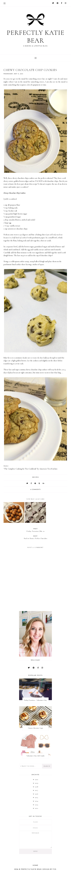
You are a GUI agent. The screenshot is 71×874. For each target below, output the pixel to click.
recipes (35, 478)
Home (35, 866)
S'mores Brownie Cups (35, 729)
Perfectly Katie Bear (35, 37)
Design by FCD (49, 870)
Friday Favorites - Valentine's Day (35, 701)
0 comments (35, 490)
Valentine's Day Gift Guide (35, 757)
